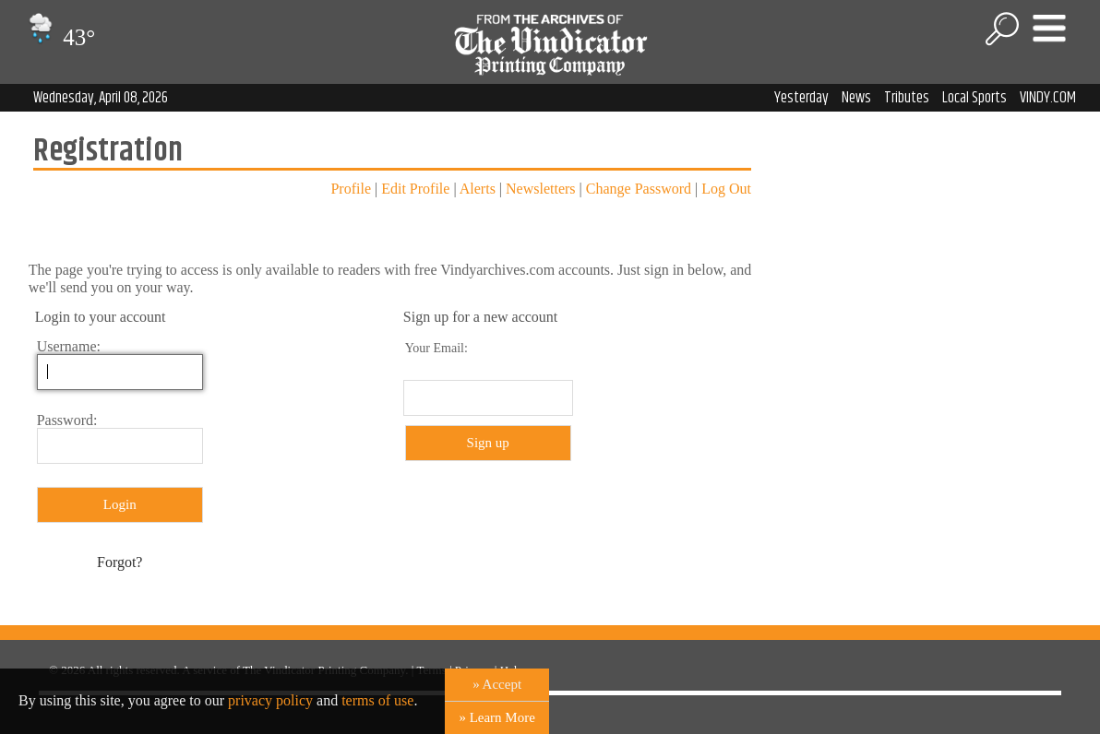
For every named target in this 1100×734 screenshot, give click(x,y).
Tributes (906, 98)
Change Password (638, 188)
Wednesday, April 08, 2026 (100, 98)
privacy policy (270, 700)
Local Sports (974, 98)
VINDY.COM (1048, 98)
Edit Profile (415, 188)
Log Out (726, 188)
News (856, 98)
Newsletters (541, 188)
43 (59, 37)
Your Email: (436, 348)
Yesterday (801, 98)
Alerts (478, 188)
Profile (350, 188)
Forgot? (119, 562)
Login (120, 504)
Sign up (488, 442)
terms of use (377, 700)
